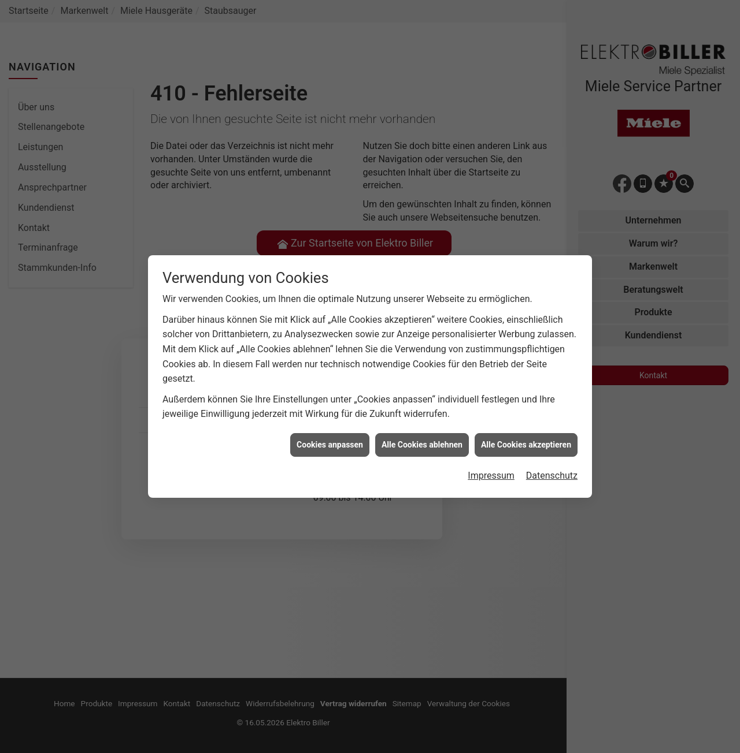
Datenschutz (552, 469)
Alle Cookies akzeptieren (526, 437)
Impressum (491, 469)
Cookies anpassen (330, 437)
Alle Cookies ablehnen (422, 437)
